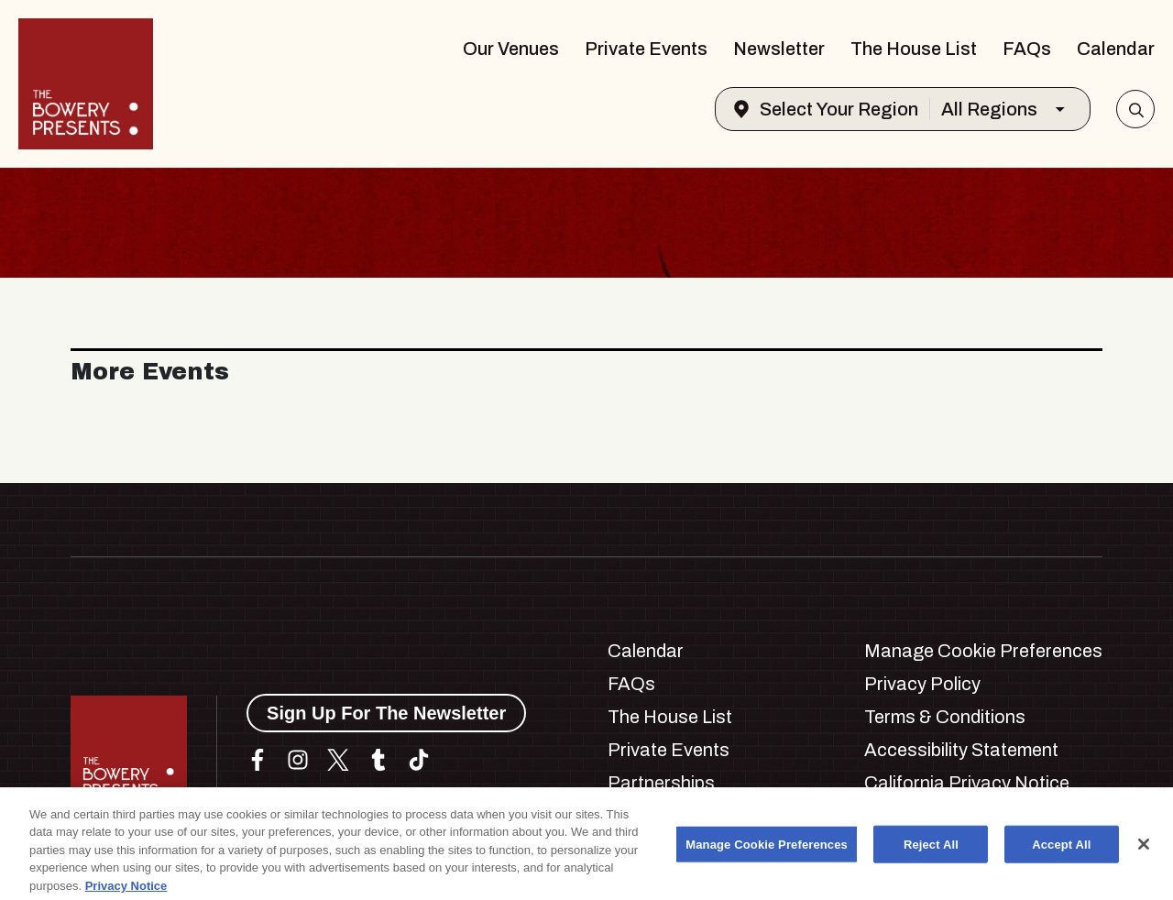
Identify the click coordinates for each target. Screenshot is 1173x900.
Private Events (646, 48)
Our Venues (511, 48)
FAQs (1027, 48)
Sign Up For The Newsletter (386, 713)
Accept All (1061, 852)
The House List (913, 48)
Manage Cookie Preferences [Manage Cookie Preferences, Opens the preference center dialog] (766, 852)
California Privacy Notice (966, 783)
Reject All (931, 852)
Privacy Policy (922, 684)
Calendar (1116, 48)
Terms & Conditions (944, 717)
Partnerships (661, 783)
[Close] (1144, 851)
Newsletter (779, 48)
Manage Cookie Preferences (983, 651)
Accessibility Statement (961, 750)
